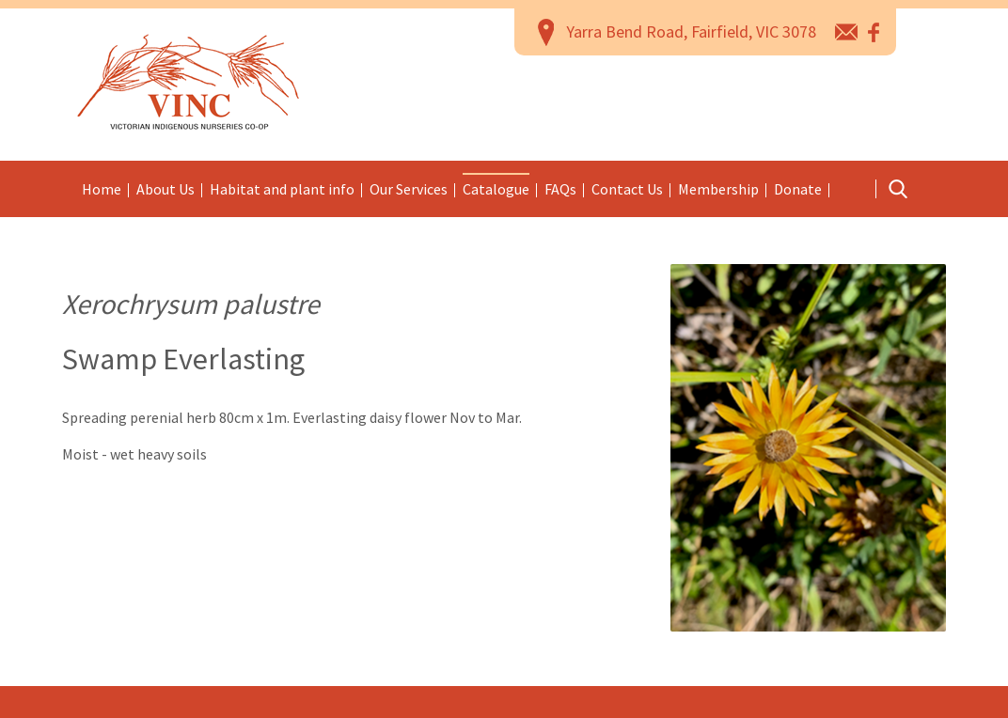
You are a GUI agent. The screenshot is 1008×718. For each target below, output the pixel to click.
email (846, 31)
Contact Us (627, 189)
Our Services (409, 189)
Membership (718, 189)
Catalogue (496, 189)
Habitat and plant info (282, 189)
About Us (165, 189)
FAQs (560, 189)
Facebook (875, 31)
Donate (798, 189)
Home (101, 189)
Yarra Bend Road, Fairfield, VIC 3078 (691, 31)
